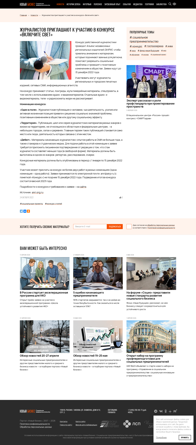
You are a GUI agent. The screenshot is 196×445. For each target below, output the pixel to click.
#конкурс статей (53, 203)
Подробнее (161, 437)
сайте (83, 186)
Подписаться (115, 226)
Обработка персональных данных (36, 427)
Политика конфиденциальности (35, 424)
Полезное (98, 4)
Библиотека (161, 4)
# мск (133, 50)
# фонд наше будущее (148, 50)
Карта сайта (80, 421)
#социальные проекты (31, 203)
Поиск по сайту (66, 425)
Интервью (87, 4)
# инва (169, 46)
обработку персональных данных (161, 225)
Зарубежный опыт (112, 4)
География (149, 4)
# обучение (134, 55)
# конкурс (136, 46)
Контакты (63, 421)
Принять (185, 437)
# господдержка (153, 46)
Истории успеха (73, 4)
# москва (145, 55)
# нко (163, 50)
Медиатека (137, 4)
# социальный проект (158, 54)
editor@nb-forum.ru (113, 411)
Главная (23, 15)
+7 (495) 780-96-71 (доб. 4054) (137, 411)
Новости (60, 4)
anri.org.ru (37, 192)
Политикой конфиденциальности (161, 228)
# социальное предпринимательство (144, 39)
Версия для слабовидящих (86, 425)
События (127, 4)
